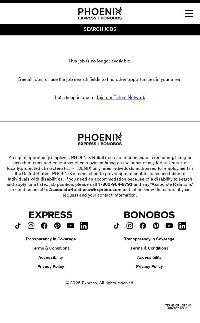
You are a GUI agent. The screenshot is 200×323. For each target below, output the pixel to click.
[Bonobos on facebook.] (143, 225)
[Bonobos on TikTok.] (116, 225)
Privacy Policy (50, 267)
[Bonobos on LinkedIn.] (182, 225)
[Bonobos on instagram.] (129, 225)
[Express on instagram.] (31, 225)
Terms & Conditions (51, 248)
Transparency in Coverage (51, 239)
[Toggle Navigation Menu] (189, 13)
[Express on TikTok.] (18, 225)
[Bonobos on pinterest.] (156, 225)
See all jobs (30, 79)
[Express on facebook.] (44, 225)
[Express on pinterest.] (57, 225)
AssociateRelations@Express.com (85, 190)
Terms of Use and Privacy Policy (178, 307)
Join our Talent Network (121, 97)
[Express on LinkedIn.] (83, 225)
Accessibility (50, 258)
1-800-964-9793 (115, 184)
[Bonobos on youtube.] (169, 225)
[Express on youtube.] (70, 225)
